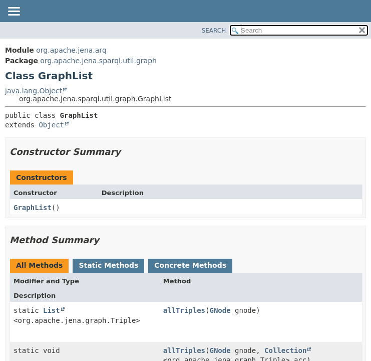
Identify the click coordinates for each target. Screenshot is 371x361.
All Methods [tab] (39, 265)
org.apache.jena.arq (71, 50)
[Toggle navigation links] (13, 12)
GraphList (33, 208)
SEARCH (214, 30)
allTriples (184, 310)
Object (51, 125)
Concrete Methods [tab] (190, 265)
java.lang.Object (33, 91)
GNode (220, 310)
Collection (285, 350)
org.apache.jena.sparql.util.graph (98, 61)
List (51, 310)
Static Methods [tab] (108, 265)
